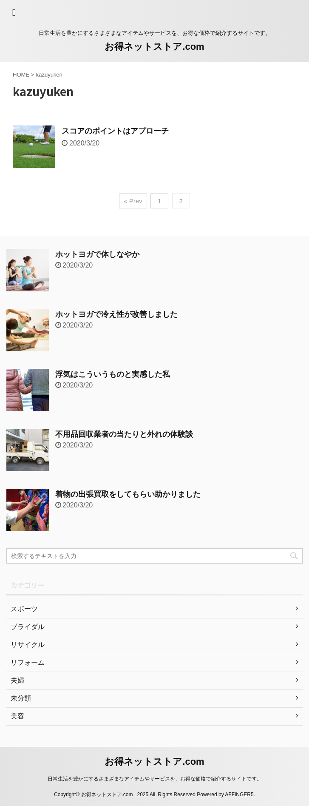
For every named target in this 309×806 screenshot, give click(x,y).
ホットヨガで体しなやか (97, 254)
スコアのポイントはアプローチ (115, 131)
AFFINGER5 (239, 794)
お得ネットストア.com (154, 46)
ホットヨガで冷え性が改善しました (116, 314)
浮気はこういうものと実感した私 (112, 374)
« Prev (133, 201)
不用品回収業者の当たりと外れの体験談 (124, 434)
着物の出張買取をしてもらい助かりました (128, 494)
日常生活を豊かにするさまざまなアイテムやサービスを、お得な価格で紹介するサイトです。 (155, 779)
